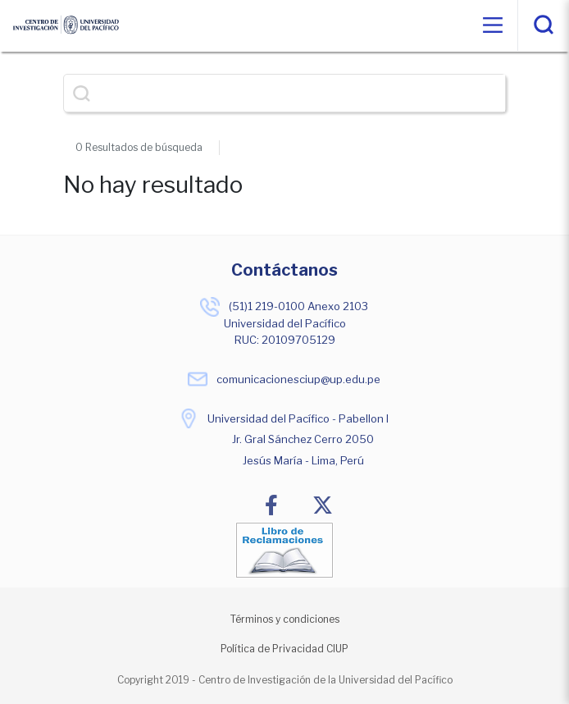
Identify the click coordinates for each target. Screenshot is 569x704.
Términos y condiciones (284, 619)
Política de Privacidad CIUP (284, 648)
